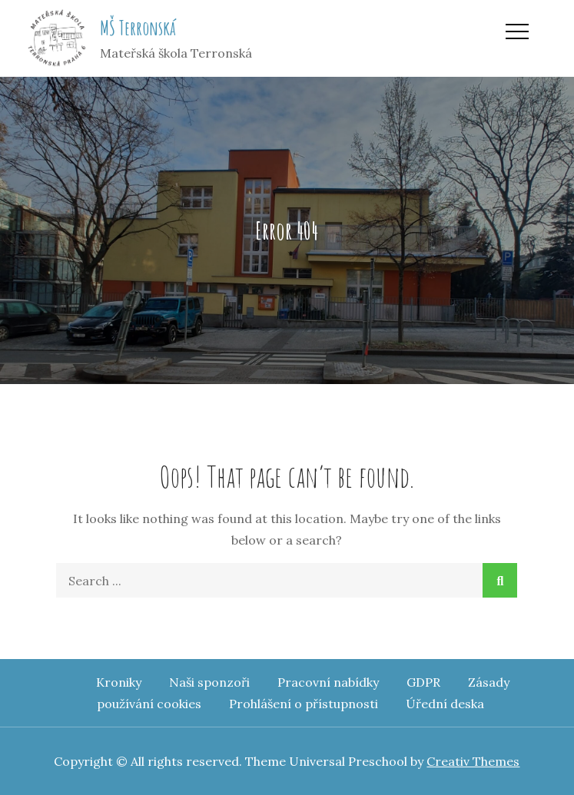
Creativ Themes (472, 761)
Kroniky (118, 682)
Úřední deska (445, 703)
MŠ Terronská (138, 27)
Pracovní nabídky (328, 682)
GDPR (423, 682)
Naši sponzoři (209, 682)
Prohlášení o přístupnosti (303, 703)
